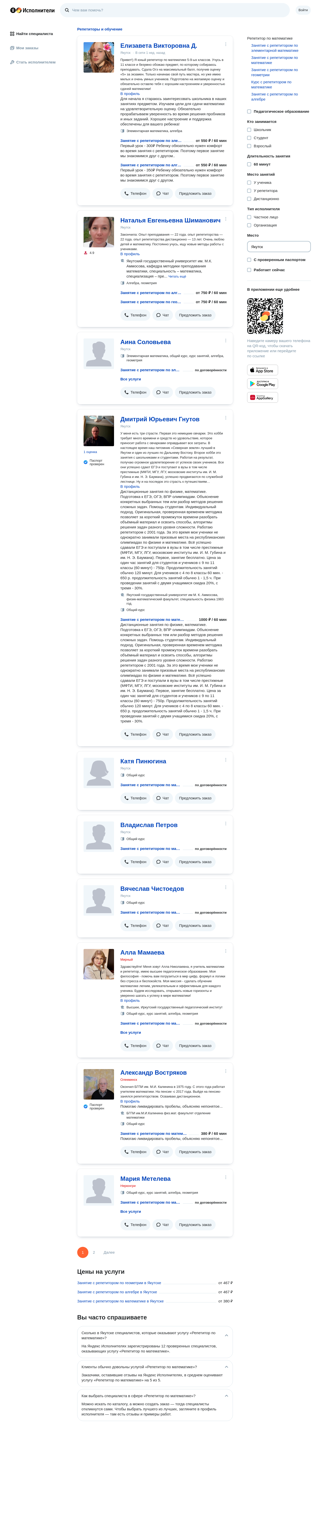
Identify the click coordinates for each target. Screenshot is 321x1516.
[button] (135, 193)
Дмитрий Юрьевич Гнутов (160, 419)
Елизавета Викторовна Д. (158, 45)
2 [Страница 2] (94, 1252)
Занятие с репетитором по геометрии (151, 302)
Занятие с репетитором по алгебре (151, 165)
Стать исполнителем (33, 62)
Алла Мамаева (142, 952)
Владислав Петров (149, 824)
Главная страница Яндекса (13, 10)
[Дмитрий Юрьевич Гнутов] (99, 431)
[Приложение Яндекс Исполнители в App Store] (262, 370)
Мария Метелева (145, 1178)
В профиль (130, 93)
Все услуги (130, 379)
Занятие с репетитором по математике (152, 619)
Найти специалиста (31, 33)
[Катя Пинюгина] (99, 773)
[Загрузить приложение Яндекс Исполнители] (279, 316)
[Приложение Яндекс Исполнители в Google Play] (262, 383)
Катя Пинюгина (143, 761)
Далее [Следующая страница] (109, 1252)
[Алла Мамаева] (99, 964)
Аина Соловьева (145, 341)
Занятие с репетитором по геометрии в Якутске (119, 1283)
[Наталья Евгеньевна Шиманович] (99, 232)
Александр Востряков (153, 1072)
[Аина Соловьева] (99, 353)
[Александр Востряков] (99, 1084)
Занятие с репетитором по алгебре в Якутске (117, 1292)
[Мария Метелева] (99, 1190)
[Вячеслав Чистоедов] (99, 900)
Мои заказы (24, 48)
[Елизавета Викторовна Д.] (99, 57)
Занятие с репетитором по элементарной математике (151, 140)
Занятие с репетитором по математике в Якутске (120, 1301)
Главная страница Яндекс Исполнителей (32, 10)
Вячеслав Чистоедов (152, 888)
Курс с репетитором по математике (271, 84)
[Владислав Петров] (99, 836)
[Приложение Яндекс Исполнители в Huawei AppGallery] (262, 397)
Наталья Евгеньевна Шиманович (170, 220)
